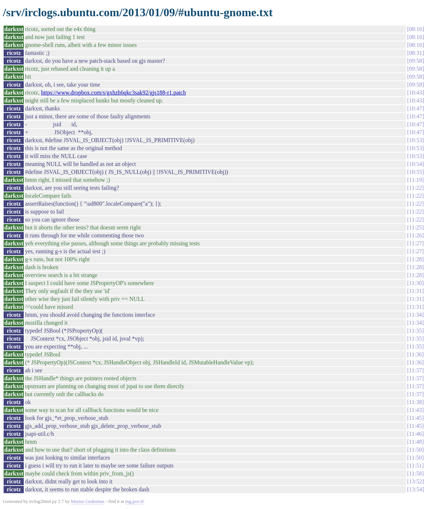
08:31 (415, 53)
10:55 (415, 172)
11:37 (415, 370)
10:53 (415, 140)
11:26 (415, 235)
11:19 (415, 180)
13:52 (415, 481)
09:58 (415, 61)
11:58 (415, 473)
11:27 (415, 243)
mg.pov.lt (134, 501)
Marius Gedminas (87, 501)
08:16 (415, 29)
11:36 (415, 354)
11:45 (415, 418)
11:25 (415, 227)
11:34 (415, 315)
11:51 (415, 465)
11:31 (415, 291)
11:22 (415, 188)
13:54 (415, 489)
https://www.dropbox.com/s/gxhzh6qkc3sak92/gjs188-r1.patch (113, 92)
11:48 (415, 442)
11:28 (415, 259)
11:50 (415, 450)
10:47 (415, 108)
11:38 (415, 402)
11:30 (415, 283)
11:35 (415, 331)
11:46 (415, 434)
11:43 (415, 410)
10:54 (415, 164)
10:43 (415, 92)
